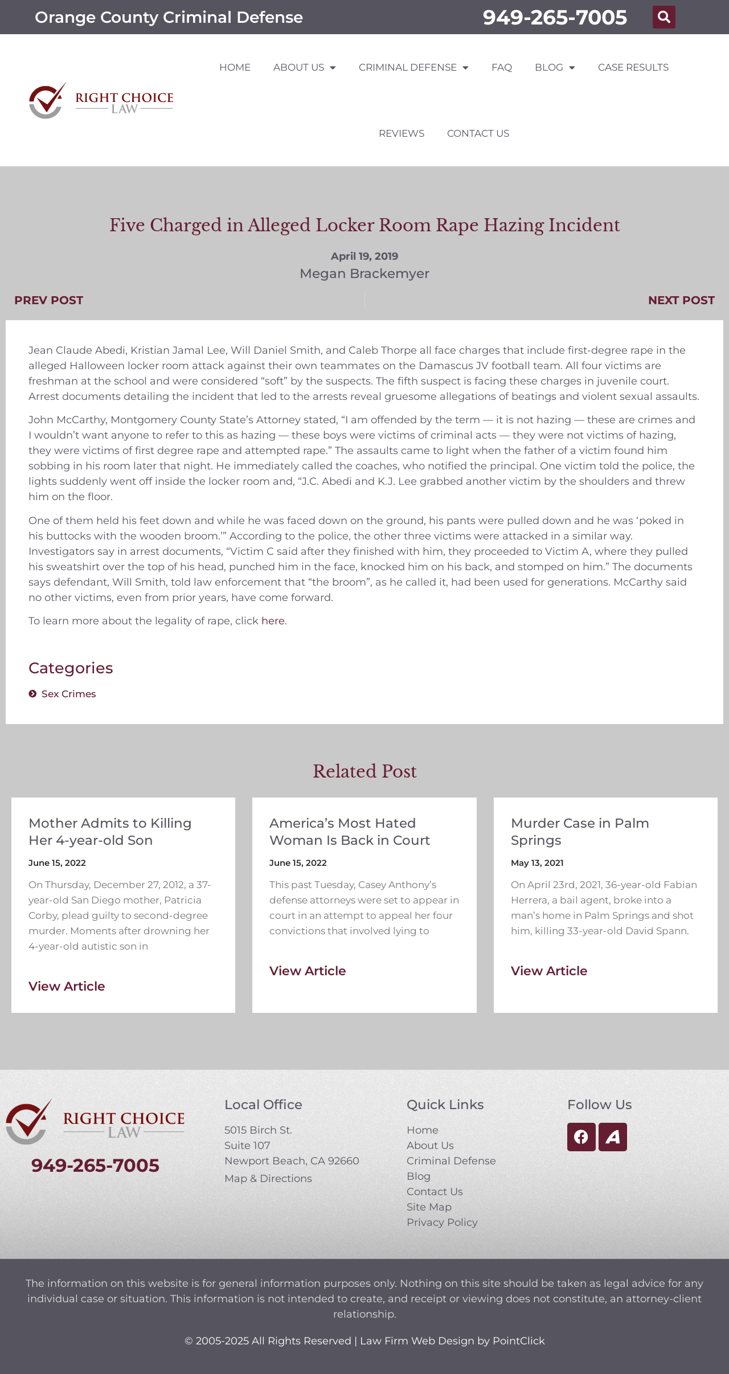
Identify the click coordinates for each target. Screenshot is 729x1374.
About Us (304, 67)
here (273, 621)
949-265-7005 (555, 17)
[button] (664, 17)
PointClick (519, 1341)
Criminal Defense (414, 67)
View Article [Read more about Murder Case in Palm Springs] (549, 971)
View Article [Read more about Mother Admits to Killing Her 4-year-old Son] (66, 986)
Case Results (633, 67)
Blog (555, 67)
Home (235, 67)
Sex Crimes (69, 694)
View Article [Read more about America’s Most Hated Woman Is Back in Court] (307, 971)
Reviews (401, 133)
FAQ (502, 67)
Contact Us (478, 133)
